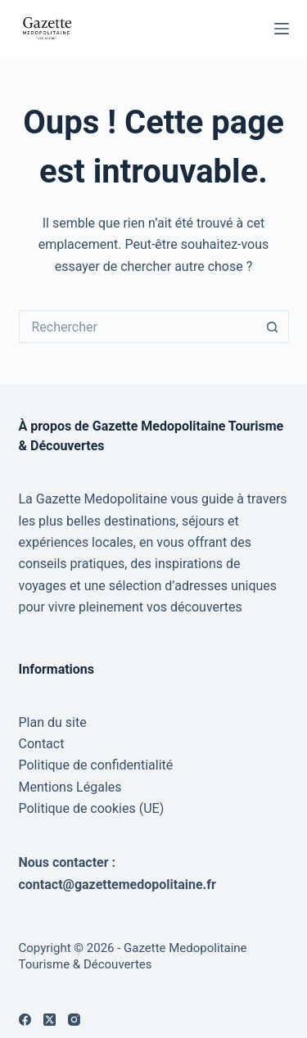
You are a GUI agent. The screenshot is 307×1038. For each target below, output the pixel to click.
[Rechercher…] (137, 326)
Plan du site (53, 722)
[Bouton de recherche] (272, 326)
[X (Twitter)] (49, 1019)
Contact (42, 743)
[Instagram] (74, 1019)
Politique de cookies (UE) (92, 808)
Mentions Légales (70, 787)
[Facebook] (25, 1019)
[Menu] (281, 28)
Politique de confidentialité (96, 765)
